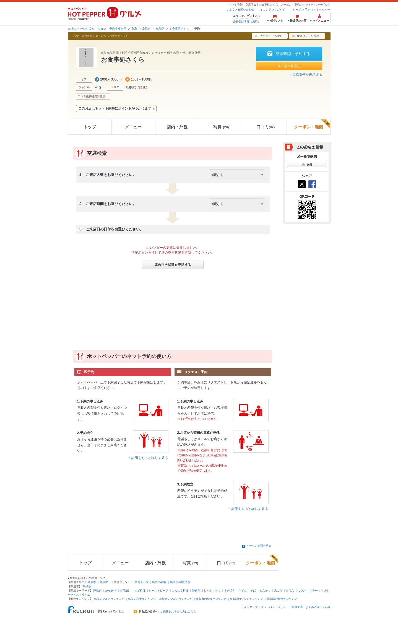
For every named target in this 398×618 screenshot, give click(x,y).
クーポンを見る (289, 66)
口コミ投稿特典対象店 (91, 96)
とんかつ (264, 590)
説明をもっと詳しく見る (149, 458)
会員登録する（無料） (247, 21)
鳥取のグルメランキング (109, 598)
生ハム (86, 594)
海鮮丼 (196, 590)
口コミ (265, 126)
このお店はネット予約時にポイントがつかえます (114, 108)
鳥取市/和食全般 (180, 582)
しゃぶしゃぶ (212, 590)
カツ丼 (302, 590)
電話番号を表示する (307, 75)
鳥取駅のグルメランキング (246, 598)
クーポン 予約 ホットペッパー (312, 9)
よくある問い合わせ (241, 9)
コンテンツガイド (274, 9)
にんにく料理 (180, 590)
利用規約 (297, 607)
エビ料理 (139, 590)
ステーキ (315, 590)
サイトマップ (249, 607)
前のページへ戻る (83, 28)
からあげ (110, 590)
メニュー (133, 126)
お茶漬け (125, 590)
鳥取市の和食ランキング (211, 598)
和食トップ (142, 582)
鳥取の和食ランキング (142, 598)
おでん (290, 590)
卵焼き (97, 590)
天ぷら (278, 590)
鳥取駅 (160, 28)
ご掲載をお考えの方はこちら (178, 611)
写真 (221, 126)
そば (253, 590)
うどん (242, 590)
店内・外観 (177, 126)
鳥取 (134, 28)
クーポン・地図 (312, 124)
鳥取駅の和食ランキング (282, 598)
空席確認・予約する (292, 53)
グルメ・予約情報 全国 (112, 28)
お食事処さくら (179, 28)
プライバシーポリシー (274, 607)
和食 (98, 87)
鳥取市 (146, 28)
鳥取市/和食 (159, 582)
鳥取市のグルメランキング (176, 598)
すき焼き (229, 590)
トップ (90, 126)
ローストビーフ (158, 590)
